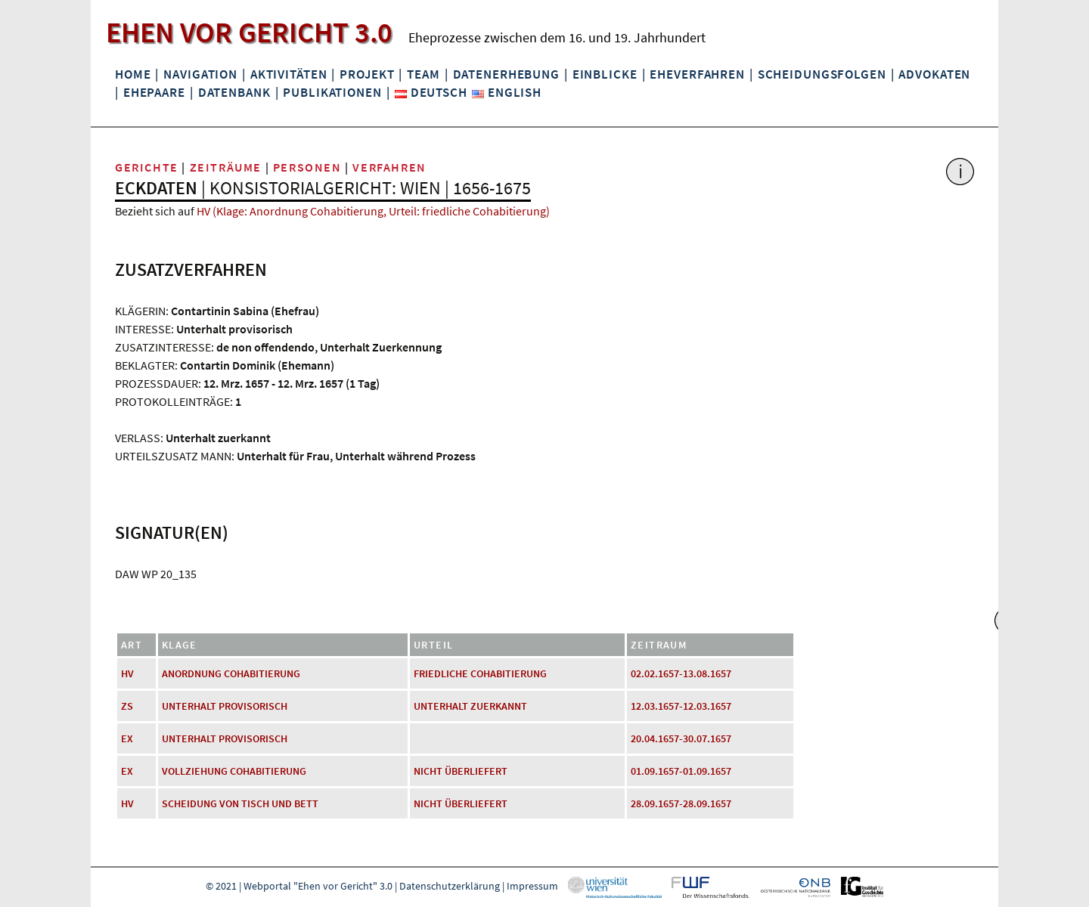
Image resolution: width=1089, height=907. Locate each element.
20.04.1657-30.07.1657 (681, 738)
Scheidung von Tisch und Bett (240, 803)
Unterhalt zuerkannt (470, 706)
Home (132, 74)
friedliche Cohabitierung (480, 673)
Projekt (367, 74)
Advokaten (934, 74)
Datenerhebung (506, 74)
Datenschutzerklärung (449, 886)
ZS (127, 706)
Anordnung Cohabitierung (231, 673)
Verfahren (389, 167)
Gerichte (146, 167)
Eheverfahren (697, 74)
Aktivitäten (288, 74)
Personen (307, 167)
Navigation (200, 74)
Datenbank (234, 92)
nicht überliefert (460, 771)
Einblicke (605, 74)
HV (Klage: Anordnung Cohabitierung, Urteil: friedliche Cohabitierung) (373, 210)
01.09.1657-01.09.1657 (681, 771)
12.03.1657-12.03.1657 (681, 706)
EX (127, 738)
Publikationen (332, 92)
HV (127, 673)
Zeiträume (226, 167)
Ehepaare (154, 92)
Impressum (532, 886)
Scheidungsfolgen (822, 74)
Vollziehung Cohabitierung (234, 771)
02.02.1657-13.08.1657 (681, 673)
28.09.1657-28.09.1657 (681, 803)
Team (423, 74)
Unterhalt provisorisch (224, 706)
